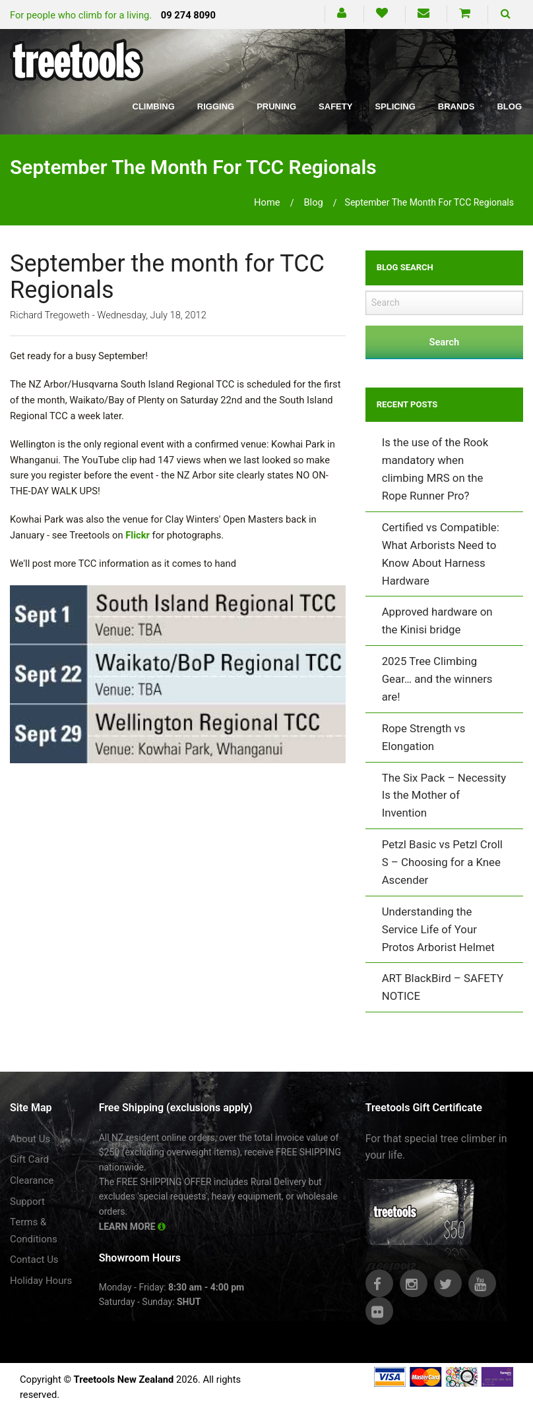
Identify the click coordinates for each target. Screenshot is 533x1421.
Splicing (395, 106)
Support (27, 1201)
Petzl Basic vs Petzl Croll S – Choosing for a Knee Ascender (442, 862)
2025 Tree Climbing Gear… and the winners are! (437, 678)
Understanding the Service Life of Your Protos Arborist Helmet (438, 929)
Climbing (154, 106)
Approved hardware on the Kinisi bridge (437, 620)
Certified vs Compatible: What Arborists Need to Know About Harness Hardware (440, 554)
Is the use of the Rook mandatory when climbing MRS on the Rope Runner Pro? (435, 469)
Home (267, 202)
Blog (509, 106)
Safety (335, 106)
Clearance (32, 1180)
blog (313, 202)
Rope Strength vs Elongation (424, 737)
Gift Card (29, 1159)
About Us (30, 1139)
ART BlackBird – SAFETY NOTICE (442, 987)
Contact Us (34, 1259)
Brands (456, 106)
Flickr (137, 535)
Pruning (276, 106)
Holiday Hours (41, 1281)
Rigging (215, 106)
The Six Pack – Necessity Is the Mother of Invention (444, 795)
